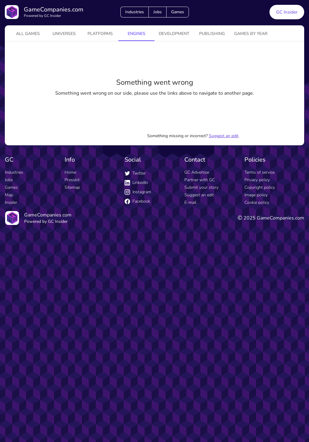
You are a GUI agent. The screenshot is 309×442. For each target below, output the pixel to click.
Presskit (72, 180)
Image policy (256, 195)
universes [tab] (64, 33)
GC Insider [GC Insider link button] (287, 12)
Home (70, 172)
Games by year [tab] (250, 33)
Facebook (137, 201)
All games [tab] (28, 33)
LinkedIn (136, 182)
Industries (134, 12)
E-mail (190, 202)
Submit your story (201, 187)
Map (9, 195)
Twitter (135, 173)
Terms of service (259, 172)
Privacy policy (257, 180)
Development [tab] (174, 33)
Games (177, 12)
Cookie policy (256, 202)
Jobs (157, 12)
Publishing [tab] (212, 33)
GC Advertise (196, 172)
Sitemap (72, 187)
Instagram (138, 192)
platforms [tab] (100, 33)
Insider (11, 202)
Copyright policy (259, 187)
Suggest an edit (223, 136)
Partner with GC (199, 180)
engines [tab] (136, 33)
